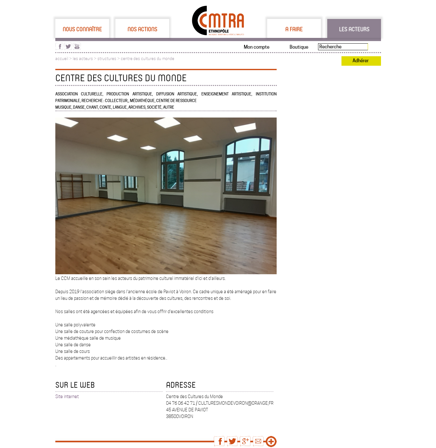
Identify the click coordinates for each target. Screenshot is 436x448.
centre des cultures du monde (147, 58)
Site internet (67, 396)
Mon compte (256, 47)
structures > (109, 58)
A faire (294, 29)
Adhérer (361, 61)
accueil (61, 58)
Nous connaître (82, 29)
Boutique (299, 47)
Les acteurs (354, 29)
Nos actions (142, 29)
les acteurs (83, 58)
